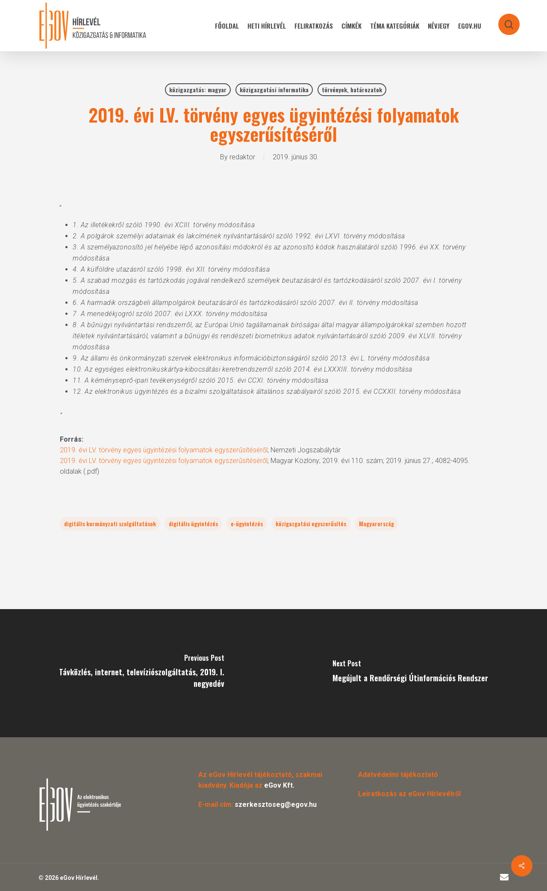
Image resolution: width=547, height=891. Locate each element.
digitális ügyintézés (193, 523)
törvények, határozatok (352, 89)
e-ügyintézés (247, 523)
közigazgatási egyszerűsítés (311, 523)
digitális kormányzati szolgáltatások (110, 523)
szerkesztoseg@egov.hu (276, 804)
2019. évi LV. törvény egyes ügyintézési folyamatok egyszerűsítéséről (164, 450)
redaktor (242, 157)
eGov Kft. (279, 785)
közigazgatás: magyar (197, 89)
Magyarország (376, 523)
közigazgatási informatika (274, 89)
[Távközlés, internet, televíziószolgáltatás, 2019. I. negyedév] (137, 673)
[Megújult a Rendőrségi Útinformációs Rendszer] (410, 673)
